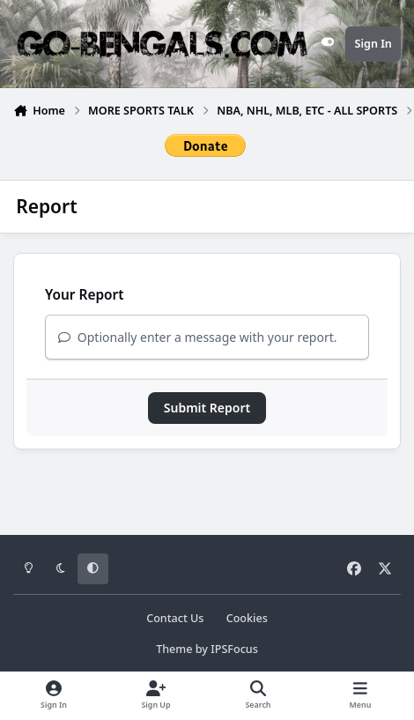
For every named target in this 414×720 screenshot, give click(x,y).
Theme (174, 649)
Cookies (247, 618)
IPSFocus (234, 649)
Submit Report (207, 407)
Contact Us (174, 618)
